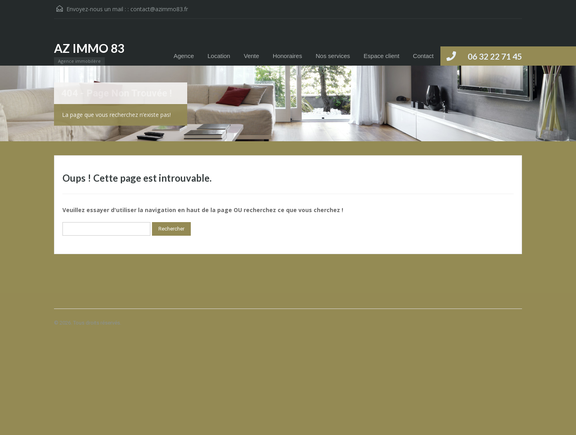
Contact (423, 55)
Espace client (381, 55)
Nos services (333, 55)
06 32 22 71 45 (495, 56)
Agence (184, 55)
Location (219, 55)
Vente (251, 55)
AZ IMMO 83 (89, 48)
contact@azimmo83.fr (159, 9)
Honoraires (287, 55)
